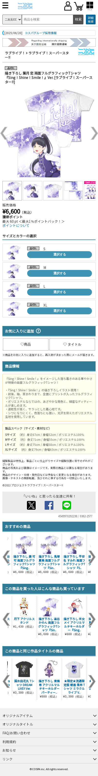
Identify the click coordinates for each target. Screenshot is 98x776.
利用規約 (9, 741)
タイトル (72, 344)
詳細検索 (91, 20)
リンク (7, 759)
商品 (26, 344)
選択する (59, 254)
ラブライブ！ (15, 52)
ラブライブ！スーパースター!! (37, 55)
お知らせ (9, 750)
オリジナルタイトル (17, 724)
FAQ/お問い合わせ (16, 732)
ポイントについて (16, 225)
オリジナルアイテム (17, 715)
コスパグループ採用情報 (41, 33)
